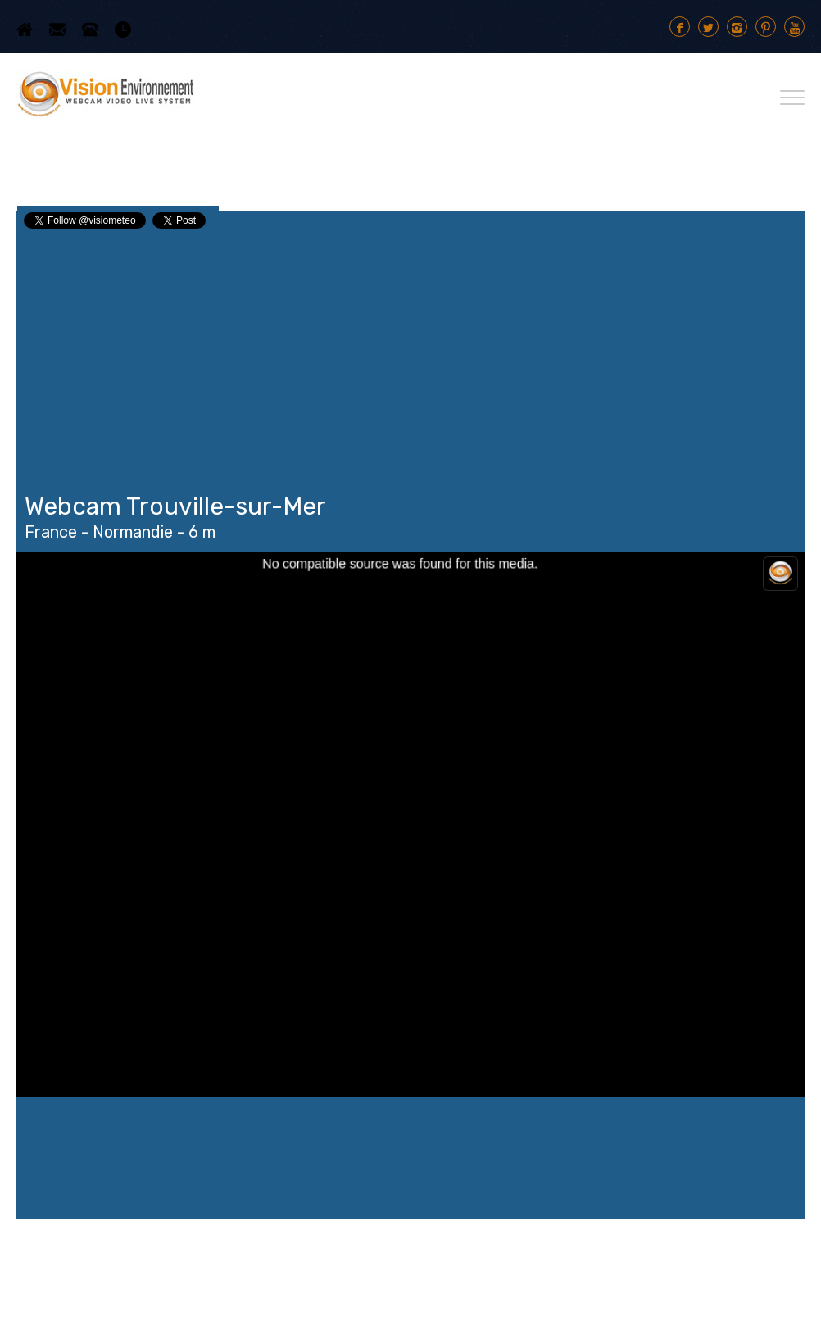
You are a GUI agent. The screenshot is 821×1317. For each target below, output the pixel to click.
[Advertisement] (410, 354)
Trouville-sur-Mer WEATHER (410, 1158)
